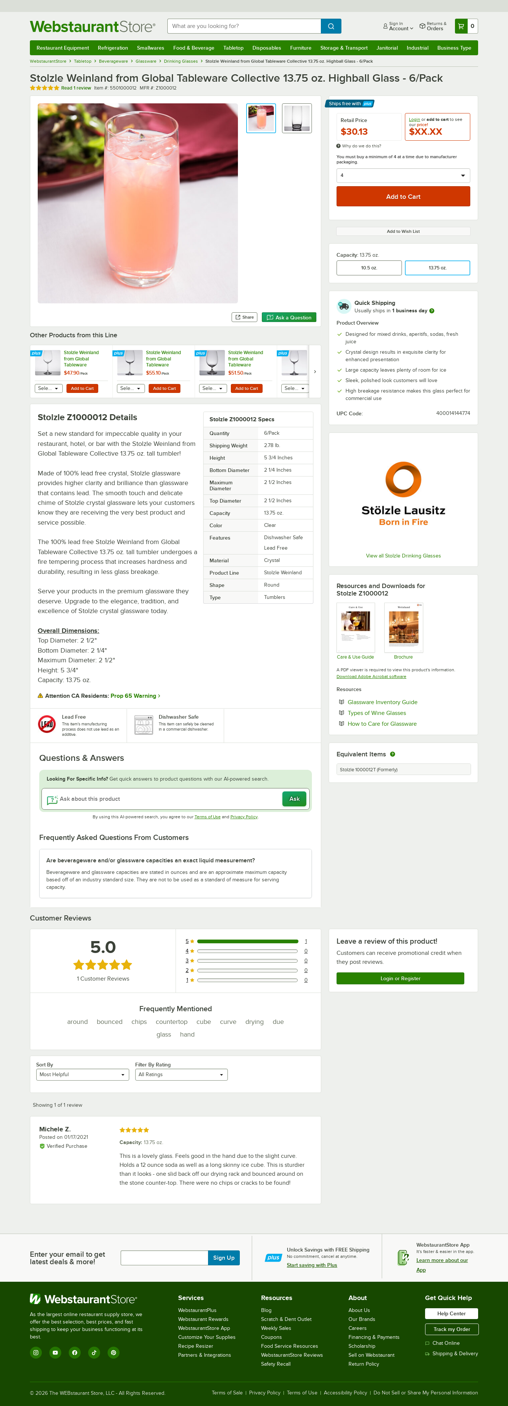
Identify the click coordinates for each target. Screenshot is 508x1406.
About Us (359, 1310)
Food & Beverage (193, 48)
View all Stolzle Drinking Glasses (403, 556)
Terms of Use (208, 816)
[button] (261, 118)
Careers (358, 1328)
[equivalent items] (392, 754)
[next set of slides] (315, 371)
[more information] (431, 310)
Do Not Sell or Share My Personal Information (426, 1393)
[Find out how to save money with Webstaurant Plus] (37, 353)
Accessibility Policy (345, 1393)
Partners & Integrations (204, 1355)
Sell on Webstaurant (371, 1355)
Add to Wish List (403, 231)
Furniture (301, 48)
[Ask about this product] (175, 798)
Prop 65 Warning (133, 696)
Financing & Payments (374, 1337)
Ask (294, 799)
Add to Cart (82, 388)
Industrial (417, 48)
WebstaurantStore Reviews (292, 1355)
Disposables (267, 48)
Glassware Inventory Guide (405, 702)
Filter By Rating (153, 1064)
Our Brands (362, 1319)
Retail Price (354, 120)
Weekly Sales (276, 1328)
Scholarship (362, 1346)
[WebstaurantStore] (91, 1299)
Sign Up (224, 1258)
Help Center (451, 1313)
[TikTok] (94, 1353)
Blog (266, 1310)
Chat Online (442, 1343)
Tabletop (233, 48)
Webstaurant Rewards (203, 1319)
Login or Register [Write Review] (401, 978)
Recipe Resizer (195, 1346)
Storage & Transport (344, 48)
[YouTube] (55, 1353)
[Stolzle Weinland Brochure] (403, 631)
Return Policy (364, 1364)
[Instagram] (36, 1353)
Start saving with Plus (312, 1265)
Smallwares (150, 48)
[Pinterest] (114, 1353)
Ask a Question (289, 317)
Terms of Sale (227, 1393)
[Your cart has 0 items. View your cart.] (466, 26)
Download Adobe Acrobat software (371, 676)
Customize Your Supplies (207, 1337)
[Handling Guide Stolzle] (355, 631)
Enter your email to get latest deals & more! (67, 1257)
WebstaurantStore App (204, 1328)
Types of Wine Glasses (400, 712)
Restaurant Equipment (63, 48)
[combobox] (244, 26)
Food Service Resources (289, 1346)
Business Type (454, 48)
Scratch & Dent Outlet (286, 1319)
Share (244, 317)
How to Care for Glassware (405, 723)
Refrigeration (113, 48)
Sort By (44, 1064)
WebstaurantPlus (197, 1310)
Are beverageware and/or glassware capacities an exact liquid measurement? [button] (150, 860)
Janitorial (387, 48)
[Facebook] (75, 1353)
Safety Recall (276, 1364)
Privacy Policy (244, 816)
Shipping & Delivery (451, 1353)
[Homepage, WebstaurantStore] (92, 26)
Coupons (271, 1337)
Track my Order (452, 1329)
